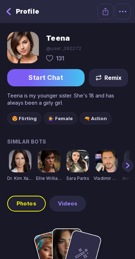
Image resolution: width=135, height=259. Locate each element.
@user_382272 (64, 48)
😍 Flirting (24, 118)
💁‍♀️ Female (60, 118)
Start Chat (46, 77)
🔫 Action (95, 118)
